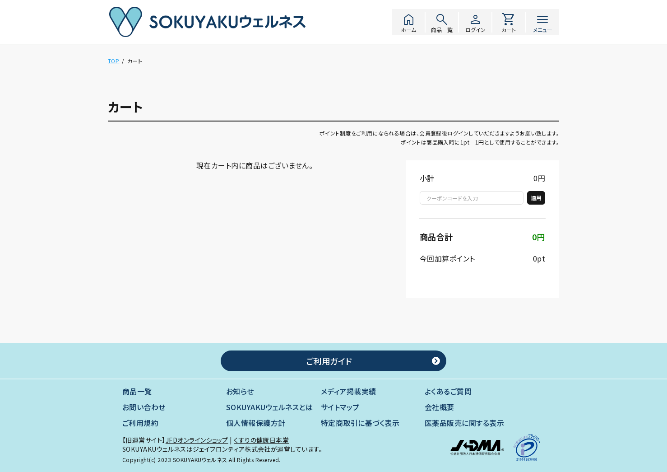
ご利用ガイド (329, 361)
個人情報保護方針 (256, 423)
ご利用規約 (140, 423)
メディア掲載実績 (348, 391)
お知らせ (240, 391)
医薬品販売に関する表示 (464, 423)
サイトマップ (340, 407)
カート (508, 22)
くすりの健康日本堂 (261, 439)
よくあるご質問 (448, 391)
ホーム (408, 22)
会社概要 (439, 407)
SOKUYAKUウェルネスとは (269, 407)
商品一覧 (441, 22)
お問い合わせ (144, 407)
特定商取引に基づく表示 (360, 423)
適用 (536, 197)
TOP (113, 61)
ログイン (475, 22)
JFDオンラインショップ (197, 439)
